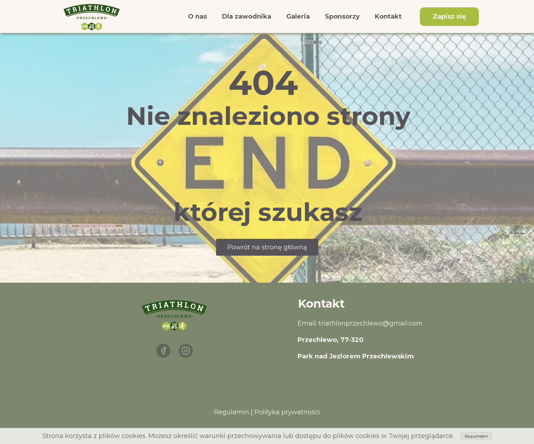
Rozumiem (476, 436)
